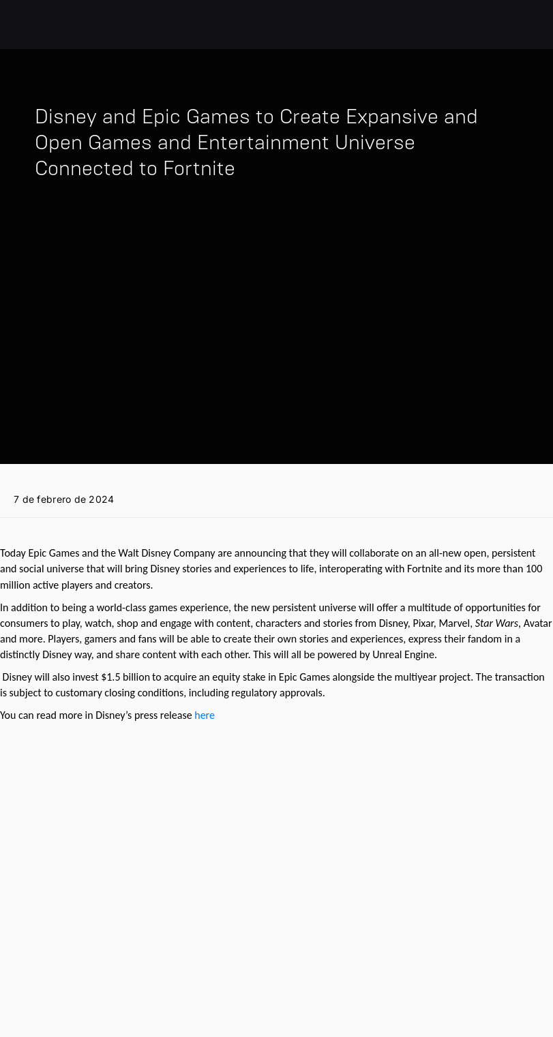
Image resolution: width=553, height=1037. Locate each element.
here (204, 715)
